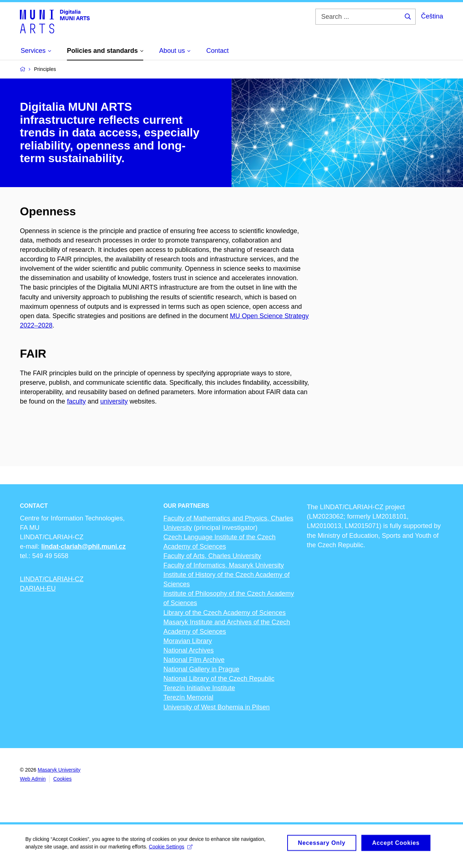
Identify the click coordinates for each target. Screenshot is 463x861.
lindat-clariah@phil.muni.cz (83, 546)
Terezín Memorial (188, 697)
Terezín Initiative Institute (199, 688)
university (114, 401)
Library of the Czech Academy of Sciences (224, 612)
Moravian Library (187, 641)
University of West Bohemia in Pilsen (216, 707)
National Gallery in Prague (201, 669)
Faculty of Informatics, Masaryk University (223, 565)
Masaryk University (59, 770)
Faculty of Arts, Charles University (212, 556)
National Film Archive (194, 659)
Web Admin (33, 779)
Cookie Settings (170, 849)
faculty (76, 401)
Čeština (432, 16)
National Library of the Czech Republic (219, 678)
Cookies (62, 779)
